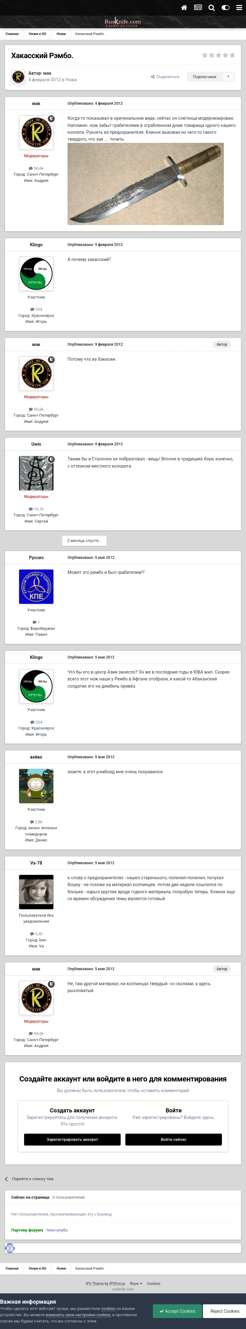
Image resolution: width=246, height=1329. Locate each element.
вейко (36, 757)
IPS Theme (95, 1283)
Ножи (71, 79)
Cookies (153, 1283)
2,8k (36, 822)
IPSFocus (117, 1283)
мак (47, 73)
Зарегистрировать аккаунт (72, 1139)
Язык (136, 1283)
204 (36, 309)
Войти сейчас (173, 1139)
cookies (108, 1308)
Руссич (36, 557)
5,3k (36, 933)
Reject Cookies (224, 1311)
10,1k (36, 509)
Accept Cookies (177, 1311)
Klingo (36, 244)
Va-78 (36, 862)
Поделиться (165, 76)
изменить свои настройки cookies (78, 1314)
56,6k (36, 168)
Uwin (36, 444)
